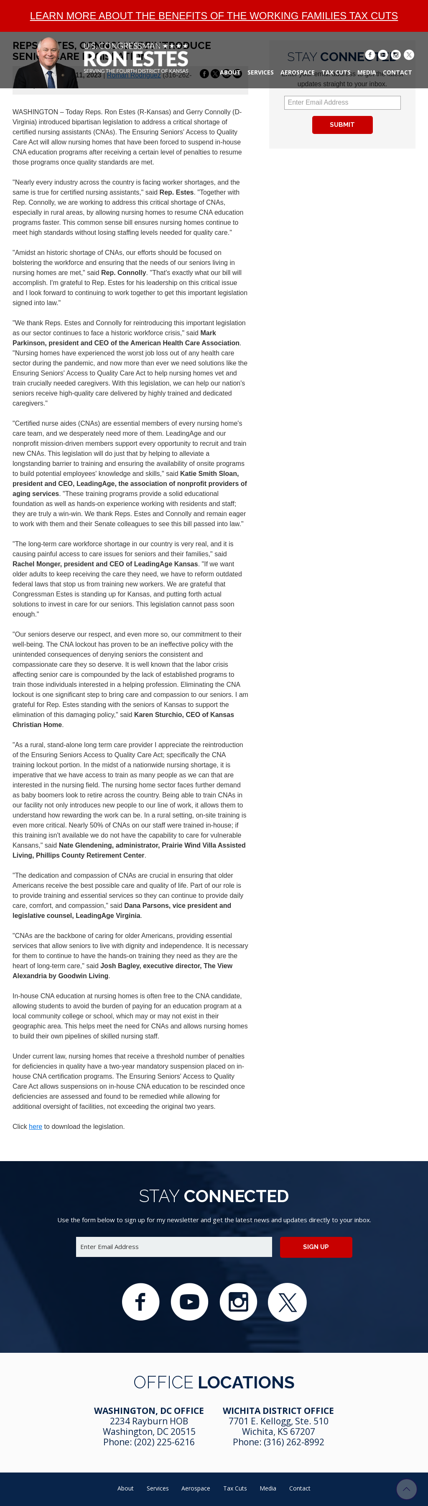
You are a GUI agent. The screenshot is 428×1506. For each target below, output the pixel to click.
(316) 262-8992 (294, 1442)
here (35, 1126)
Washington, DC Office (149, 1410)
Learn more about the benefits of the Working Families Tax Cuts (214, 15)
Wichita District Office (278, 1410)
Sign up (316, 1247)
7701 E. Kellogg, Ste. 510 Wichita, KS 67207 (279, 1426)
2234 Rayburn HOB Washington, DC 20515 (149, 1426)
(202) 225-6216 (164, 1442)
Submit (342, 124)
